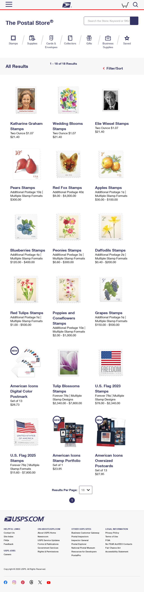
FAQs (6, 540)
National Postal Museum (83, 548)
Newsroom (43, 536)
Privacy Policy (112, 532)
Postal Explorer (78, 544)
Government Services (48, 548)
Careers (7, 554)
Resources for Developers (84, 551)
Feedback (8, 544)
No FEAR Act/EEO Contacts (118, 544)
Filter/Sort (114, 68)
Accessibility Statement (116, 551)
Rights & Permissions (48, 551)
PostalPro (76, 555)
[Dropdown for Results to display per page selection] (85, 490)
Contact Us (9, 532)
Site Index (8, 536)
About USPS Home (47, 532)
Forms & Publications (48, 544)
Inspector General (79, 540)
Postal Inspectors (79, 536)
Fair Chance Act (113, 548)
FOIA (107, 540)
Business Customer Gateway (85, 532)
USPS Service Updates (49, 540)
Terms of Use (111, 536)
